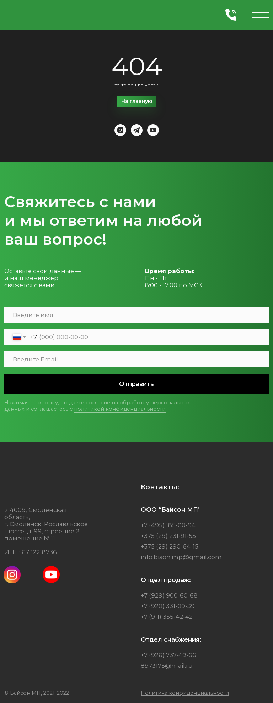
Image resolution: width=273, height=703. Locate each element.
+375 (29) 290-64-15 (169, 546)
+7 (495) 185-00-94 (168, 525)
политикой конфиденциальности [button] (120, 409)
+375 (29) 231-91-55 (168, 535)
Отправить (136, 383)
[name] (136, 314)
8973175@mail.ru (167, 665)
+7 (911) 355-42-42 (167, 616)
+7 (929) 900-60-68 (169, 595)
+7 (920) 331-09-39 (168, 606)
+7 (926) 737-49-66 (168, 655)
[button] (185, 693)
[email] (136, 359)
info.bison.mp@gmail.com (181, 557)
